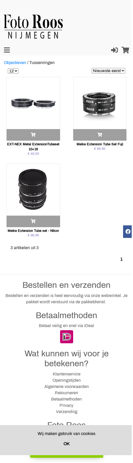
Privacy (66, 405)
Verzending (66, 411)
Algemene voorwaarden (66, 386)
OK (66, 444)
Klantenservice (66, 374)
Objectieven (15, 62)
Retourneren (66, 393)
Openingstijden (67, 380)
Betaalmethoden (66, 399)
